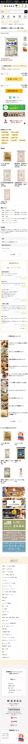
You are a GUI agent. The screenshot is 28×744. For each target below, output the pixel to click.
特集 (2, 210)
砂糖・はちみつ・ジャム (6, 22)
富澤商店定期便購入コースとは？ (14, 100)
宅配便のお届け (11, 685)
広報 (6, 216)
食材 (12, 210)
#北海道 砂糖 (22, 140)
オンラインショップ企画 (10, 220)
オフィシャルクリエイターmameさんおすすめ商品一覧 (13, 218)
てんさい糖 (3, 24)
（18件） (25, 30)
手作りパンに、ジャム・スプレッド (9, 222)
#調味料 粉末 (4, 143)
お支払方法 (10, 683)
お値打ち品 (7, 210)
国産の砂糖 (16, 212)
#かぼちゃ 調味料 (5, 134)
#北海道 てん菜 (14, 137)
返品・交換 (10, 688)
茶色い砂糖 (16, 22)
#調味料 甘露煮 (5, 137)
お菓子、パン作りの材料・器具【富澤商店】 (10, 21)
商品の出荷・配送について (11, 102)
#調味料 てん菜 (5, 140)
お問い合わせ (10, 692)
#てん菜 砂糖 (13, 140)
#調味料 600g (15, 134)
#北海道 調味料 (5, 132)
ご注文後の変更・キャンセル (14, 690)
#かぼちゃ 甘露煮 (14, 132)
